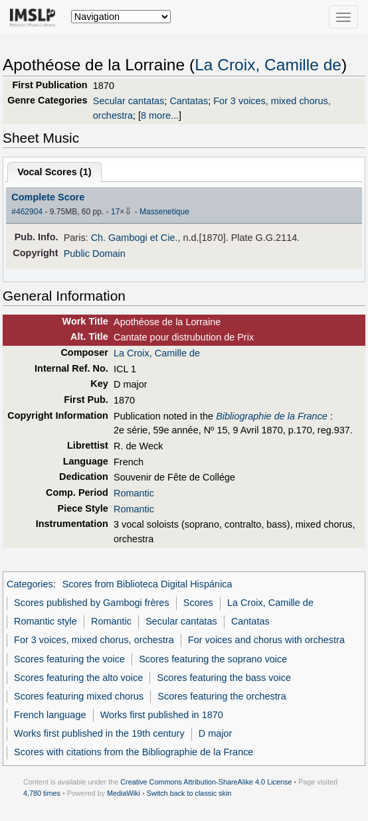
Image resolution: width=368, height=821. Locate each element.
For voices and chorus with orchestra (266, 639)
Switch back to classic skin (189, 793)
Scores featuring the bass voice (224, 677)
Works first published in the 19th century (99, 733)
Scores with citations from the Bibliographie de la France (133, 752)
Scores (198, 602)
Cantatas (188, 101)
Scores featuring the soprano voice (213, 659)
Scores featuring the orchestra (221, 696)
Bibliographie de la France (271, 416)
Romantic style (45, 621)
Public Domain (95, 253)
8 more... (160, 115)
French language (50, 714)
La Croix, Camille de (268, 65)
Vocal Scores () (54, 172)
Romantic (134, 493)
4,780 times (41, 793)
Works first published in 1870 (161, 714)
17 (115, 211)
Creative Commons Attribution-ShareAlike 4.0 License (206, 782)
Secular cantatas (129, 101)
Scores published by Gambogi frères (91, 602)
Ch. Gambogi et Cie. (134, 237)
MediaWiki (123, 793)
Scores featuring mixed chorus (78, 696)
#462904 (27, 211)
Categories (30, 584)
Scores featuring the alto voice (78, 677)
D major (215, 733)
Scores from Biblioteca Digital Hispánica (147, 584)
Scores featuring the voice (69, 659)
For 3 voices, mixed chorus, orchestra (94, 639)
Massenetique (164, 211)
